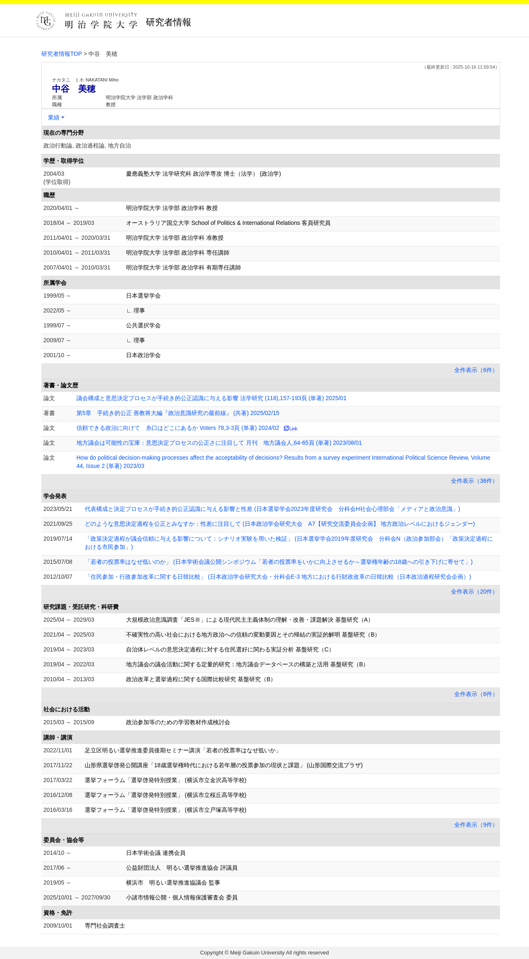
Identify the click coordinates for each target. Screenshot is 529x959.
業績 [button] (54, 117)
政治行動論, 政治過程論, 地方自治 (87, 145)
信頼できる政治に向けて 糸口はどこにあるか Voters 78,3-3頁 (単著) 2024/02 (177, 428)
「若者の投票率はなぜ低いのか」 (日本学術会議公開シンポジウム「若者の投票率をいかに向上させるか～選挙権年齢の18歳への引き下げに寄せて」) (279, 561)
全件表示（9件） (476, 824)
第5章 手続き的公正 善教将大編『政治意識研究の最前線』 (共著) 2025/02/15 (177, 413)
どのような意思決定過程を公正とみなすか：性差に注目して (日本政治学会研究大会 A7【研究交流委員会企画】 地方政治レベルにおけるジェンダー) (280, 523)
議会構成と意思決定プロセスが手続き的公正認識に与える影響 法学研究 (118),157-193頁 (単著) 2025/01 (211, 398)
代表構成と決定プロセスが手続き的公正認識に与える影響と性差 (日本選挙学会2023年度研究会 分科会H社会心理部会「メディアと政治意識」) (272, 509)
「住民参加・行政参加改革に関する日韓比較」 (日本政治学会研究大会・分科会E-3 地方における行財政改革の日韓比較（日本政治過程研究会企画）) (278, 576)
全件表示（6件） (476, 370)
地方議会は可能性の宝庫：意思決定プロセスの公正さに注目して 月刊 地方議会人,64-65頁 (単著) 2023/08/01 (219, 442)
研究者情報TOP (61, 53)
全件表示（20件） (474, 591)
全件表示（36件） (474, 480)
